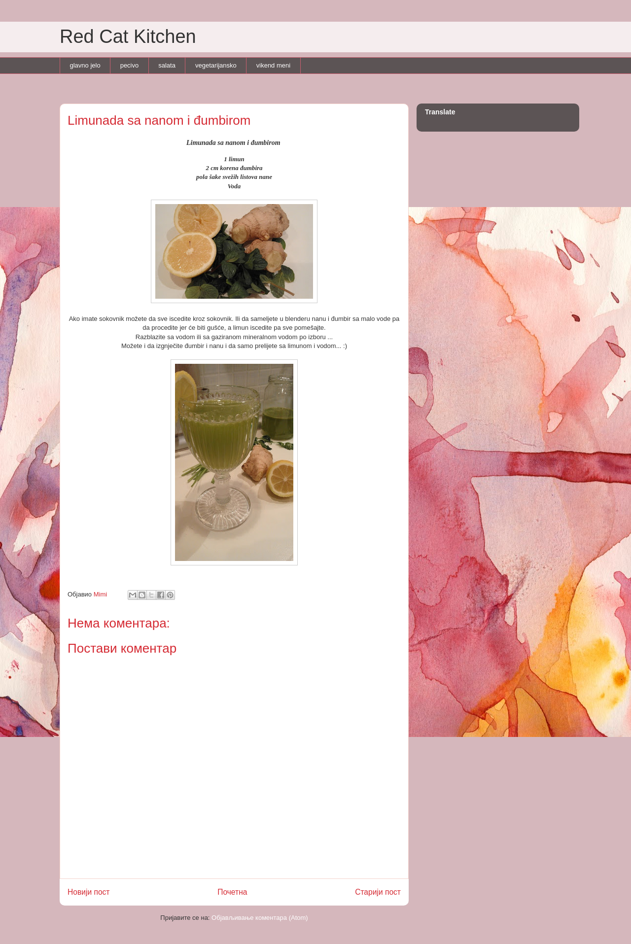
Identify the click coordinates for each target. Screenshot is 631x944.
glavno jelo (85, 65)
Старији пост (378, 892)
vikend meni (273, 65)
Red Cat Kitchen (128, 36)
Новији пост (89, 892)
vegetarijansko (216, 65)
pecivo (129, 65)
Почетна (232, 892)
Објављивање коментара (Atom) (259, 917)
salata (166, 65)
